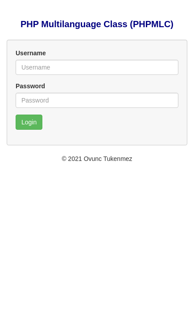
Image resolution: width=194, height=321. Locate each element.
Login (29, 122)
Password (30, 86)
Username (31, 53)
